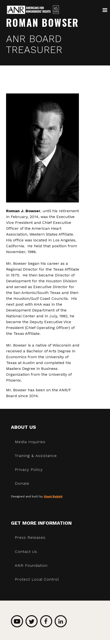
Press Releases (30, 537)
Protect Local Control (37, 579)
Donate (22, 483)
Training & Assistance (36, 455)
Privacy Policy (29, 469)
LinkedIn (61, 621)
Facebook (46, 621)
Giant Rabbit (53, 496)
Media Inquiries (30, 441)
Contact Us (26, 551)
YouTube (17, 621)
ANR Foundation (31, 565)
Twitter (31, 621)
